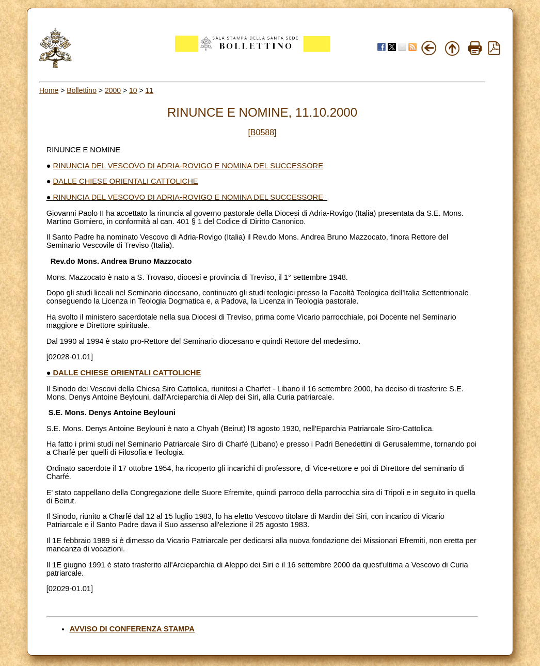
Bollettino (82, 90)
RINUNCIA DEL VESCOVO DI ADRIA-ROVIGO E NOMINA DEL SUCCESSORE (188, 166)
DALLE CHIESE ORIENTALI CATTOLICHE (125, 181)
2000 (113, 90)
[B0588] (262, 132)
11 (150, 90)
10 (133, 90)
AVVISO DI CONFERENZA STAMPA (132, 629)
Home (48, 90)
